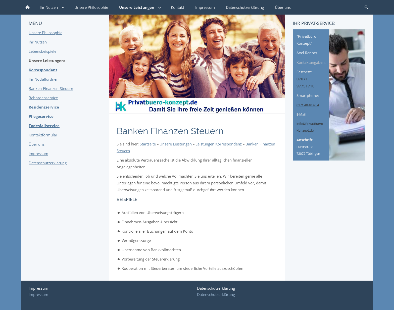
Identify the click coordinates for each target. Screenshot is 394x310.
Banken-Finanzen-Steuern (51, 88)
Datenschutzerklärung (48, 162)
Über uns (36, 144)
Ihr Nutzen (38, 41)
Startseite (148, 143)
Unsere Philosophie (45, 32)
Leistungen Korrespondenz (218, 143)
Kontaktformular (43, 134)
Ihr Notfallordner (43, 79)
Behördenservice (43, 97)
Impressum (38, 153)
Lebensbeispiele (42, 51)
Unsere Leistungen (176, 143)
